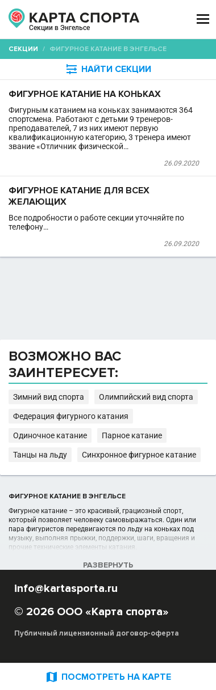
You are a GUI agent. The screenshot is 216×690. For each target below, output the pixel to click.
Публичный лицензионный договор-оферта (96, 633)
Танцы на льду (40, 454)
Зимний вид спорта (48, 396)
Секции (23, 49)
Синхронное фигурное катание (139, 454)
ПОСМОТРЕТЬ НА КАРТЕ (108, 677)
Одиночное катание (50, 435)
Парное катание (132, 435)
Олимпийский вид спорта (146, 396)
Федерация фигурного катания (70, 416)
